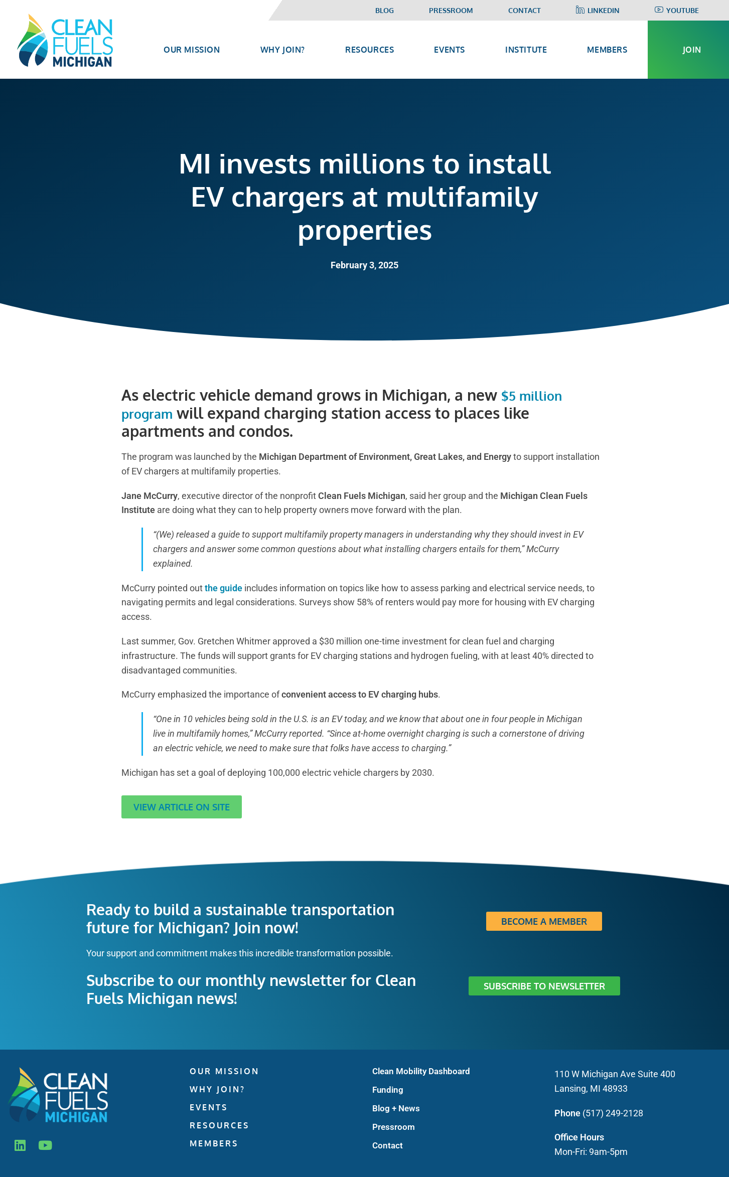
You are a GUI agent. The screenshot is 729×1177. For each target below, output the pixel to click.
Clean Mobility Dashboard (421, 1071)
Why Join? (217, 1089)
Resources (219, 1125)
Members (214, 1143)
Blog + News (396, 1108)
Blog (384, 10)
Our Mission (224, 1071)
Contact (524, 10)
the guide (223, 588)
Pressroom (451, 10)
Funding (387, 1090)
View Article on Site (181, 806)
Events (209, 1107)
